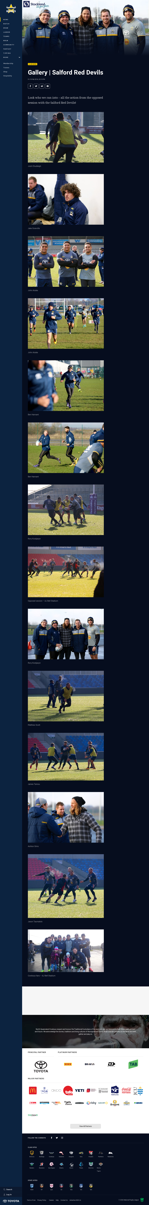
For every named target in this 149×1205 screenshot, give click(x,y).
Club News (33, 64)
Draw (5, 28)
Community (8, 45)
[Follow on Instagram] (62, 1138)
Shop (5, 72)
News (5, 19)
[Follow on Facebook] (52, 1138)
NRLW (5, 40)
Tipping (7, 53)
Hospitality (7, 76)
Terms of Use (31, 1200)
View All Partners (85, 1126)
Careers (51, 1200)
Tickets (6, 67)
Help (57, 1200)
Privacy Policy (41, 1200)
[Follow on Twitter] (57, 1138)
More (11, 57)
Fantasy (7, 49)
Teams (6, 36)
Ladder (6, 32)
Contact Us (64, 1200)
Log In (7, 1194)
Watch (6, 24)
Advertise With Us (75, 1200)
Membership (8, 63)
